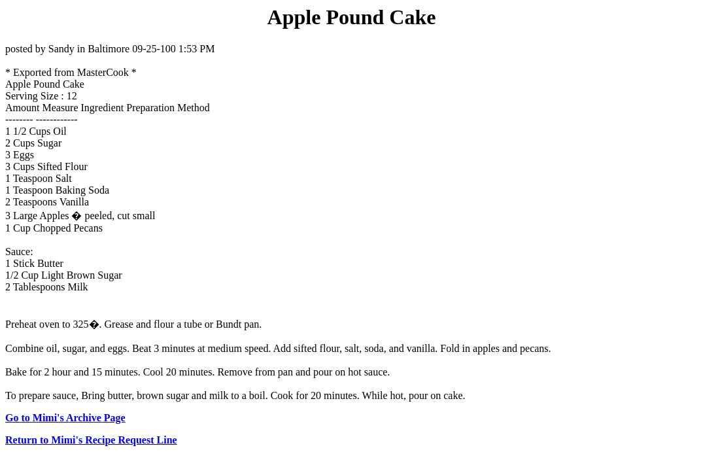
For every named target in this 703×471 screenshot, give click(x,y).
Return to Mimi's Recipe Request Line (91, 439)
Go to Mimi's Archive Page (65, 417)
